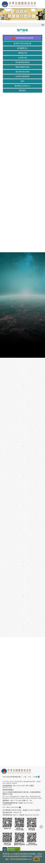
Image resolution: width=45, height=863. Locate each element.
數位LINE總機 (40, 833)
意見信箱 (22, 807)
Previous (6, 14)
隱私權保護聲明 (13, 856)
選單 (41, 3)
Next (39, 14)
